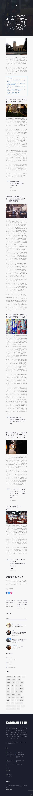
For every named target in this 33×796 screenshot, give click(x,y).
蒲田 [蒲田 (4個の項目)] (21, 703)
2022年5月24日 (15, 648)
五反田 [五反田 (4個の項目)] (8, 679)
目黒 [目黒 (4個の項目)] (17, 700)
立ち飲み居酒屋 (10, 667)
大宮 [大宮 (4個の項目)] (8, 685)
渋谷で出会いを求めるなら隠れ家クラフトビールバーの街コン (19, 640)
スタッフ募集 (19, 764)
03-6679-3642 (9, 789)
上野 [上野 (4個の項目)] (14, 676)
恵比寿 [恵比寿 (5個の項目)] (21, 688)
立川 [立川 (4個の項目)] (8, 703)
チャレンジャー (15, 645)
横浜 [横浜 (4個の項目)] (13, 697)
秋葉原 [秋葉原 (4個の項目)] (21, 700)
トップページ (9, 752)
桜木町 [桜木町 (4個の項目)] (8, 697)
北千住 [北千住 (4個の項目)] (19, 679)
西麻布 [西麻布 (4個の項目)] (13, 706)
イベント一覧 (19, 752)
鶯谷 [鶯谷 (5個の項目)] (14, 708)
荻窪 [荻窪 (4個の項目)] (17, 703)
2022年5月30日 (15, 642)
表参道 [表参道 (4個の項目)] (8, 706)
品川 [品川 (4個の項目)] (13, 682)
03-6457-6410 (13, 426)
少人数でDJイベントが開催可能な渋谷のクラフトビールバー (19, 633)
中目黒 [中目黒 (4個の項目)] (19, 676)
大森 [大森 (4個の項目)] (17, 685)
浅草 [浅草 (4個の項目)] (22, 697)
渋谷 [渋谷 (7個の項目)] (12, 700)
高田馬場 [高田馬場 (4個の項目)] (9, 708)
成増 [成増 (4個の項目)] (8, 691)
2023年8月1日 (15, 635)
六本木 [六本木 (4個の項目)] (13, 679)
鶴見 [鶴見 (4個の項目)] (18, 708)
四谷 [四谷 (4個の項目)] (17, 682)
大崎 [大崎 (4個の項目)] (12, 685)
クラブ (13, 630)
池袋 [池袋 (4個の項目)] (17, 697)
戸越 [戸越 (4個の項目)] (12, 691)
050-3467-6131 (13, 571)
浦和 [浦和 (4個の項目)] (8, 700)
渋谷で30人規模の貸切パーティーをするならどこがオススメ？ (19, 625)
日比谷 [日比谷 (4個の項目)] (8, 694)
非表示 (11, 78)
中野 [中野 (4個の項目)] (23, 676)
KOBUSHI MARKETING (20, 742)
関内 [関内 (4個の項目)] (23, 706)
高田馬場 (11, 588)
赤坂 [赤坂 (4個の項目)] (18, 706)
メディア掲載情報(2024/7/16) (18, 647)
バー (13, 623)
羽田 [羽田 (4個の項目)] (12, 703)
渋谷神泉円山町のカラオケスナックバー (20, 756)
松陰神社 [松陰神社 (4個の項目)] (14, 694)
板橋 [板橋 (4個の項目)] (19, 694)
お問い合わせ (9, 768)
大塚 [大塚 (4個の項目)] (22, 682)
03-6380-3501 (13, 190)
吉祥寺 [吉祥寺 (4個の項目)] (8, 682)
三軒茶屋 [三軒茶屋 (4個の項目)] (9, 676)
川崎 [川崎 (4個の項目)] (8, 688)
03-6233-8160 (13, 500)
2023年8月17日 (15, 627)
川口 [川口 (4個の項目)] (21, 685)
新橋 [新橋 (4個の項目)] (21, 691)
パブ (8, 664)
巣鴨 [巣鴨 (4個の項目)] (17, 688)
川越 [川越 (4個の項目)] (12, 688)
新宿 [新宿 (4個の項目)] (17, 691)
